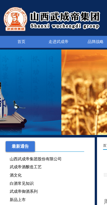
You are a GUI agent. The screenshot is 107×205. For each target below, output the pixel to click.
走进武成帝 (58, 42)
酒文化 (16, 176)
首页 (21, 42)
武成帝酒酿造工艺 (26, 167)
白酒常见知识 (22, 184)
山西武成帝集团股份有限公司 (36, 159)
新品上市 (18, 200)
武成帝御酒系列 (24, 192)
